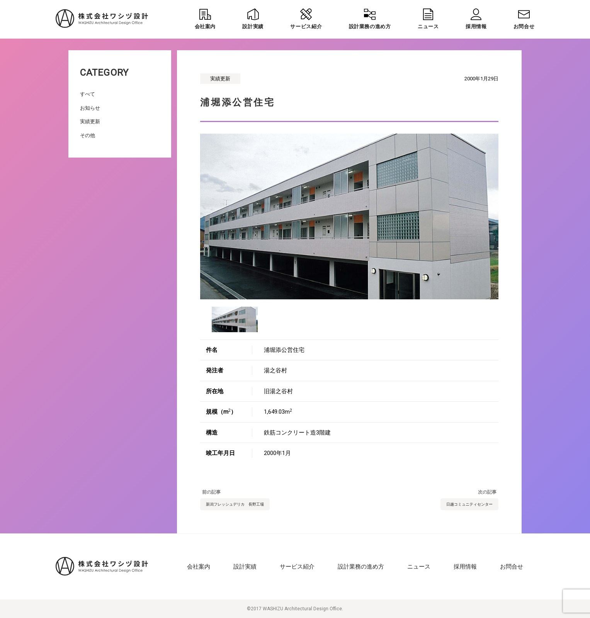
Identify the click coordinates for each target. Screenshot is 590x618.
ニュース (418, 566)
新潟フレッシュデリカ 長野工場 (235, 504)
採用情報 (465, 566)
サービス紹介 (297, 566)
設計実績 (245, 566)
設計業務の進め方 (361, 566)
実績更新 (90, 121)
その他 (87, 135)
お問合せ (511, 566)
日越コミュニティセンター (469, 504)
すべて (87, 94)
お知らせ (90, 108)
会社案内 (198, 566)
